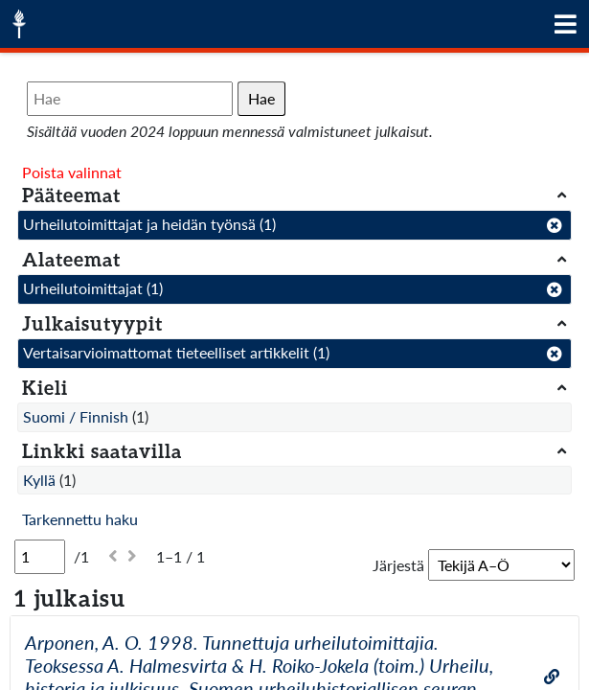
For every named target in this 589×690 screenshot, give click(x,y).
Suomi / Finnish (75, 416)
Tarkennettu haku (80, 519)
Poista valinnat (72, 172)
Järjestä (398, 565)
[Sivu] (39, 557)
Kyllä (39, 480)
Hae (261, 98)
